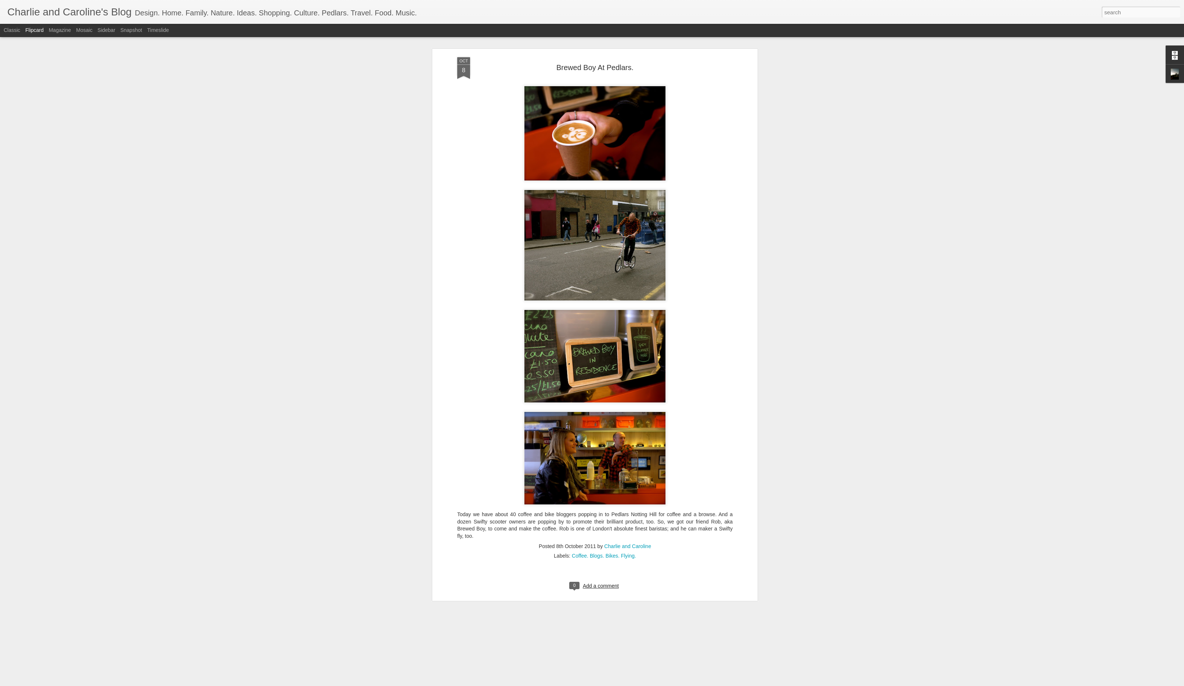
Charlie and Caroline (627, 272)
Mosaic (84, 30)
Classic (12, 30)
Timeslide (158, 30)
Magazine (60, 30)
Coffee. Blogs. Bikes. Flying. (604, 282)
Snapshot (131, 30)
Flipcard (34, 30)
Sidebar (106, 30)
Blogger (615, 682)
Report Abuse (636, 682)
